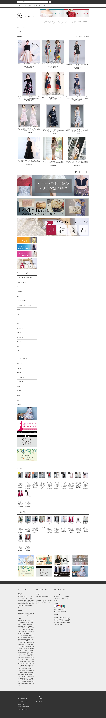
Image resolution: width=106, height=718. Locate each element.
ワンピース (22, 27)
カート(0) (85, 2)
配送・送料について (22, 701)
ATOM (22, 712)
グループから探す (36, 5)
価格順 (83, 36)
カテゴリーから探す (26, 5)
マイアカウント (39, 696)
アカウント (76, 2)
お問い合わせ (44, 5)
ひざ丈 (26, 27)
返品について (21, 704)
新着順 (87, 36)
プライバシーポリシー (23, 709)
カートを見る (39, 698)
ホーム (18, 5)
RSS (19, 712)
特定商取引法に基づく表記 (24, 706)
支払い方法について (22, 698)
